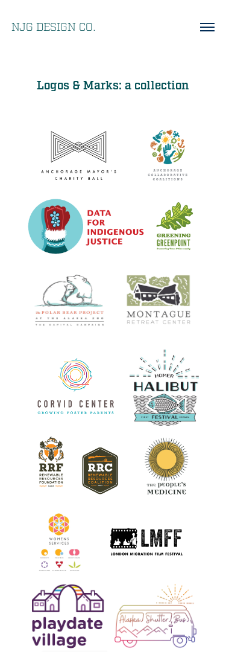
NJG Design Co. (53, 27)
